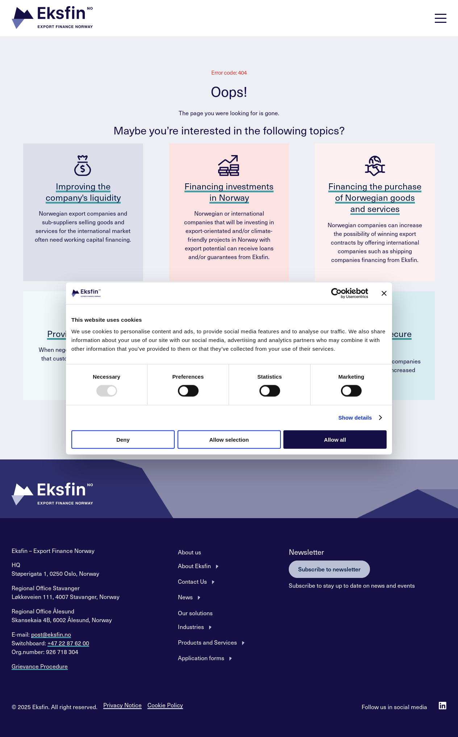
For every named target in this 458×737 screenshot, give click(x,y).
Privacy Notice (122, 704)
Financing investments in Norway (229, 191)
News (185, 596)
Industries (191, 626)
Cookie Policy (165, 704)
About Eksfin (194, 565)
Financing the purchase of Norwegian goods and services (374, 197)
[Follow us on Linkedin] (442, 706)
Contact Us (192, 581)
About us (189, 551)
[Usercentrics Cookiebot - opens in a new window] (336, 293)
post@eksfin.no (51, 634)
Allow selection (229, 439)
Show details (355, 418)
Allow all (335, 439)
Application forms (201, 657)
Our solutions (195, 612)
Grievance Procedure (40, 666)
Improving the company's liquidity (83, 191)
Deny (123, 439)
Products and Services (207, 642)
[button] (52, 18)
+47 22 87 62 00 (68, 642)
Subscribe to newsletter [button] (329, 569)
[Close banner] (384, 293)
